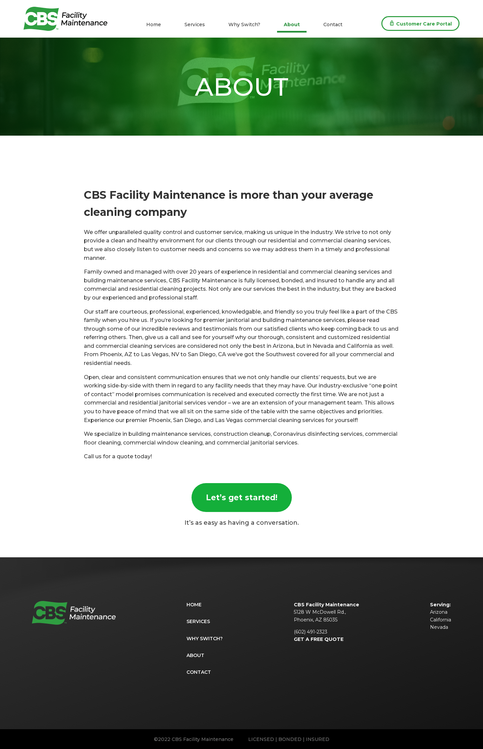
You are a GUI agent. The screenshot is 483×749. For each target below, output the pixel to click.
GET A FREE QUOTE (318, 639)
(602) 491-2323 (310, 632)
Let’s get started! (241, 497)
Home (153, 24)
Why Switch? (244, 24)
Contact (332, 24)
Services (194, 24)
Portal (420, 23)
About (292, 24)
